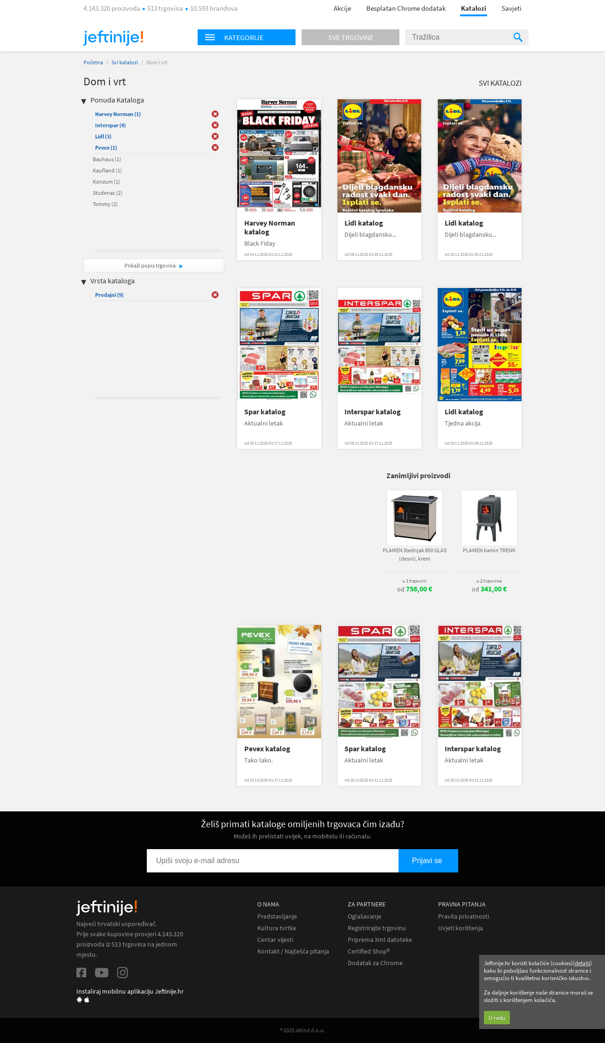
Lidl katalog (363, 223)
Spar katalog (265, 411)
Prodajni (109, 294)
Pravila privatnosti (463, 916)
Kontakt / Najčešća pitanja (293, 951)
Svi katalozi (124, 62)
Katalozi (473, 8)
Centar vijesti (275, 940)
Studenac (108, 192)
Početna (93, 62)
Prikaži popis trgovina (150, 265)
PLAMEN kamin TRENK (489, 550)
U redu (496, 1018)
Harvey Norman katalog (269, 227)
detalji (582, 963)
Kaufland (107, 170)
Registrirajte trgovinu (377, 928)
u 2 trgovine (489, 580)
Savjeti (512, 8)
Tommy (105, 203)
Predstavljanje (277, 916)
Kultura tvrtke (276, 928)
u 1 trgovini (414, 580)
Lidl (103, 136)
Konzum (106, 181)
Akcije (342, 8)
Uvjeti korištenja (460, 928)
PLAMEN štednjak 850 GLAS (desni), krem (415, 554)
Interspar (110, 125)
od (414, 589)
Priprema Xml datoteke (380, 940)
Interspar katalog (372, 411)
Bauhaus (107, 159)
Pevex (106, 147)
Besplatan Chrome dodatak (406, 8)
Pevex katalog (267, 748)
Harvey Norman (118, 113)
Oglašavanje (364, 916)
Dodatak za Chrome (375, 963)
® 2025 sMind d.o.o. (302, 1030)
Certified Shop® (369, 951)
